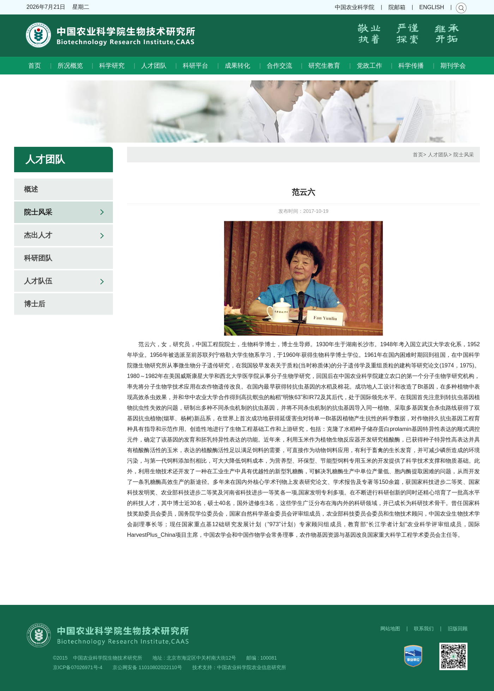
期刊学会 (453, 65)
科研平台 (195, 65)
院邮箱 (396, 7)
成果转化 (237, 65)
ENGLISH (431, 7)
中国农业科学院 (354, 7)
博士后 (34, 304)
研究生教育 (324, 65)
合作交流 (279, 65)
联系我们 (424, 628)
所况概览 (70, 65)
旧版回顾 (458, 628)
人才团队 (154, 65)
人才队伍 (38, 281)
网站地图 (390, 628)
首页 (34, 65)
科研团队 (38, 258)
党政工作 (369, 65)
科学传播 (411, 65)
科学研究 (112, 65)
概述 (31, 189)
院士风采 (38, 212)
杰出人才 (38, 235)
